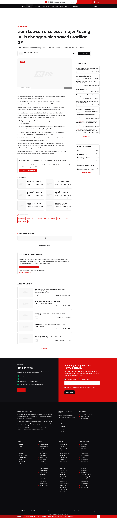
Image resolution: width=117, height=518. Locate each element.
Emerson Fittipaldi (85, 477)
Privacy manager (91, 511)
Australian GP (63, 444)
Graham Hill (84, 479)
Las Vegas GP (63, 489)
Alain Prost (83, 446)
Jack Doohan (43, 479)
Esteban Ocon (43, 457)
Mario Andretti (84, 487)
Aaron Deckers (34, 52)
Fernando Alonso (28, 117)
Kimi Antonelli (43, 483)
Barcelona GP (63, 461)
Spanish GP (63, 477)
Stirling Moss (84, 472)
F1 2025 (66, 218)
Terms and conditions (45, 511)
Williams (21, 464)
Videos (61, 6)
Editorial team (25, 511)
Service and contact (86, 416)
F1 (28, 221)
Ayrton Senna (84, 453)
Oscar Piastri (43, 461)
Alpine (20, 451)
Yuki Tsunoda (43, 472)
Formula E (75, 6)
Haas (20, 459)
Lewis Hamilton (43, 453)
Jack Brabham (84, 483)
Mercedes (21, 448)
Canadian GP (63, 457)
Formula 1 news (22, 221)
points (31, 121)
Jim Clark (83, 466)
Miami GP (62, 455)
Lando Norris (56, 113)
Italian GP (62, 474)
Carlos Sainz (43, 448)
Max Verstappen (28, 423)
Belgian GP (63, 468)
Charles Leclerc (40, 425)
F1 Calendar (36, 6)
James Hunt (84, 457)
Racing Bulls (30, 218)
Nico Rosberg (84, 444)
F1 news (29, 6)
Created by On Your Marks (77, 511)
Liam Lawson (22, 26)
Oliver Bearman (44, 477)
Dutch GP (62, 472)
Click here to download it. (25, 272)
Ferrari (20, 446)
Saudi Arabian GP (64, 453)
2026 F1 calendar (30, 428)
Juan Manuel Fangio (86, 474)
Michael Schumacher (86, 448)
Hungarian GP (63, 470)
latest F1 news (26, 414)
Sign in (21, 390)
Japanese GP (63, 448)
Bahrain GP (63, 451)
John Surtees (84, 485)
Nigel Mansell (84, 470)
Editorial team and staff (87, 414)
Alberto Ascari (84, 451)
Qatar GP (62, 492)
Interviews (54, 6)
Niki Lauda (83, 468)
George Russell (29, 425)
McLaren (21, 453)
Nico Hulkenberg (44, 468)
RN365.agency (84, 418)
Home (23, 6)
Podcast (67, 6)
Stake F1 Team (23, 455)
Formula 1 (59, 218)
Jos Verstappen (85, 464)
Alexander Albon (44, 470)
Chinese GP (63, 446)
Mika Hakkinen (84, 461)
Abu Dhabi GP (63, 494)
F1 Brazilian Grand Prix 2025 (42, 218)
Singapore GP (63, 481)
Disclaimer (34, 511)
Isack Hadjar (43, 481)
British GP (62, 466)
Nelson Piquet (84, 481)
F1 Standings (45, 6)
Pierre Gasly (43, 459)
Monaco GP (63, 459)
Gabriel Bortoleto (44, 485)
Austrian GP (63, 464)
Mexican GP (63, 485)
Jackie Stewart (84, 459)
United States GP (64, 483)
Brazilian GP (63, 487)
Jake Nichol (27, 52)
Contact (65, 511)
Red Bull (21, 444)
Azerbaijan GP (63, 479)
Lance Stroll (43, 466)
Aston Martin (22, 457)
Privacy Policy (57, 511)
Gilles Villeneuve (85, 455)
